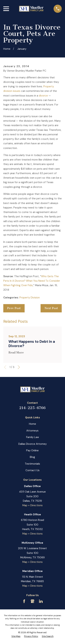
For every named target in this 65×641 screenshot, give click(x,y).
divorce (43, 95)
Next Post (51, 308)
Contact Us (32, 470)
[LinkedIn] (41, 601)
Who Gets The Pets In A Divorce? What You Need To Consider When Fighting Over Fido (31, 281)
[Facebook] (24, 601)
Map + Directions (32, 505)
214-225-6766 (32, 408)
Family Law (32, 437)
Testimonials (32, 463)
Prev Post (14, 308)
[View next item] (19, 367)
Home (32, 424)
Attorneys (32, 430)
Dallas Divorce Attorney (32, 444)
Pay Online (32, 450)
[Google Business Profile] (32, 601)
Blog (32, 457)
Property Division (29, 297)
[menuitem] (15, 636)
